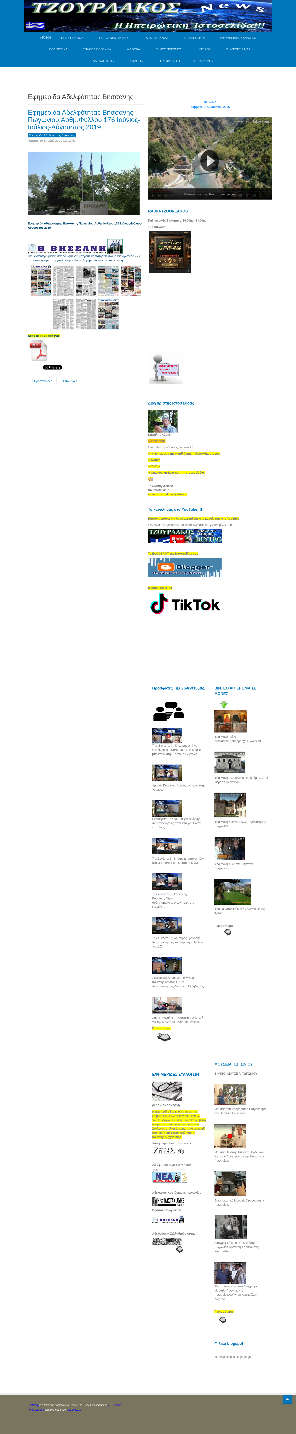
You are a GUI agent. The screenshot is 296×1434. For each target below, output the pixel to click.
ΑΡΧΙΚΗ (45, 37)
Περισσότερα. (224, 925)
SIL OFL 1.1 (74, 1409)
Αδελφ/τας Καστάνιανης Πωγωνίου (176, 1192)
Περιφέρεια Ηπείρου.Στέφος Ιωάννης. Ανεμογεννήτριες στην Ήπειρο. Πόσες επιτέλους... (176, 823)
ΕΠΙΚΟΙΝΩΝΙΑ (203, 60)
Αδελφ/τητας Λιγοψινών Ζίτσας (172, 1165)
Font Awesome (36, 1409)
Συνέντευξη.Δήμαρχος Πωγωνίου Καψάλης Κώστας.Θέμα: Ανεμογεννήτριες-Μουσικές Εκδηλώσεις (178, 982)
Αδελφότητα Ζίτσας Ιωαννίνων (172, 1143)
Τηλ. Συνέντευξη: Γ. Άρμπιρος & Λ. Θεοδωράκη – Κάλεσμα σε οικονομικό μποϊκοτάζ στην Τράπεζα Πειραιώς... (177, 750)
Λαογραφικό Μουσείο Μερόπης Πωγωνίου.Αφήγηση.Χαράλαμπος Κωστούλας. (236, 1247)
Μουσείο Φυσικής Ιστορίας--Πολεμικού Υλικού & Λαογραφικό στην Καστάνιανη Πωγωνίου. (239, 1156)
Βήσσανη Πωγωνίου (166, 1210)
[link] (184, 453)
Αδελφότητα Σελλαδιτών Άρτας (173, 1233)
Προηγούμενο (42, 381)
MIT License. (115, 1405)
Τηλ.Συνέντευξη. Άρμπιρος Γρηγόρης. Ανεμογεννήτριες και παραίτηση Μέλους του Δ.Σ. (178, 942)
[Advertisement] (104, 75)
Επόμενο (70, 381)
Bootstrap (33, 1405)
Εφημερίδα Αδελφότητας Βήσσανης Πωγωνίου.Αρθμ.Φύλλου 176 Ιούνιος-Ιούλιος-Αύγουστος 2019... (84, 120)
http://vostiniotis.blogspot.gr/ (232, 1357)
